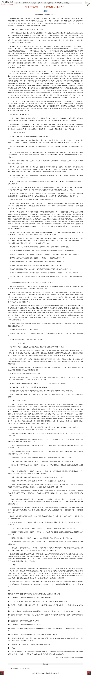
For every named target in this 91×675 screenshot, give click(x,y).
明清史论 (33, 3)
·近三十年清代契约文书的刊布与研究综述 (19, 668)
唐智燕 (45, 11)
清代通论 (40, 3)
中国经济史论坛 (25, 3)
